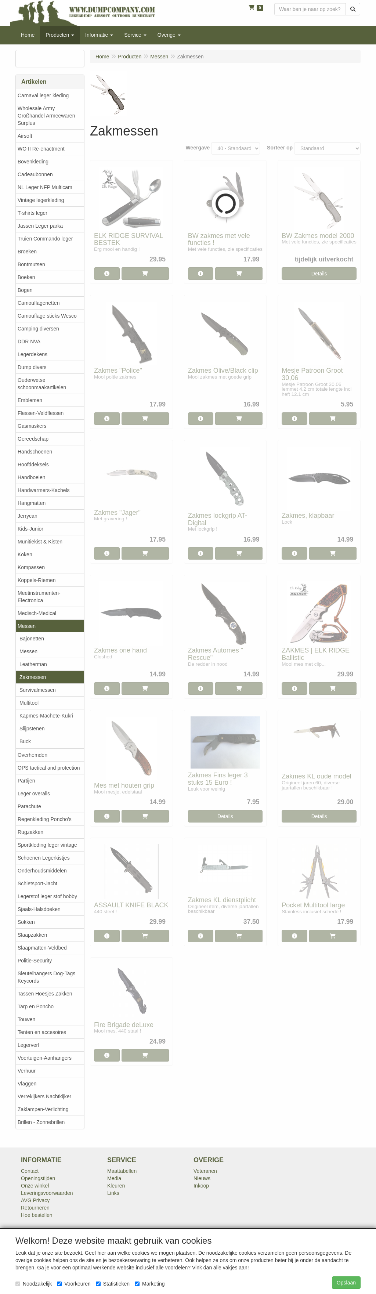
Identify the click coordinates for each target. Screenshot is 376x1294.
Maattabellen (122, 1171)
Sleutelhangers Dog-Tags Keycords (46, 977)
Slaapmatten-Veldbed (42, 948)
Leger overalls (34, 793)
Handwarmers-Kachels (44, 490)
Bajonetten (31, 638)
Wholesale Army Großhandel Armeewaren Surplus (46, 115)
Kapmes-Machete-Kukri (46, 716)
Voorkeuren (74, 1284)
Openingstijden (38, 1178)
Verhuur (27, 1071)
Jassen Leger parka (40, 226)
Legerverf (28, 1045)
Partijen (26, 781)
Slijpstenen (32, 728)
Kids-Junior (30, 529)
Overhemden (32, 755)
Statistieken (113, 1284)
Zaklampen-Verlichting (43, 1109)
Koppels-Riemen (37, 580)
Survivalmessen (37, 690)
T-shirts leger (32, 213)
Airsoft (25, 136)
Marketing (149, 1284)
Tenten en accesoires (42, 1032)
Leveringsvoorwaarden (47, 1193)
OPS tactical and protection (49, 768)
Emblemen (30, 400)
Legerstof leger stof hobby (47, 896)
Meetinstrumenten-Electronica (39, 596)
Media (114, 1178)
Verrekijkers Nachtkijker (44, 1096)
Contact (30, 1171)
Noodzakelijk (33, 1284)
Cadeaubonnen (35, 174)
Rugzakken (30, 832)
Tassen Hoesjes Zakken (45, 994)
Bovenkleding (33, 162)
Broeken (27, 251)
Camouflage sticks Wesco (47, 316)
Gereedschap (33, 439)
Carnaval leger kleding (43, 95)
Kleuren (116, 1186)
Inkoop (201, 1186)
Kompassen (31, 567)
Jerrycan (27, 516)
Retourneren (35, 1208)
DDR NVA (29, 341)
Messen (27, 626)
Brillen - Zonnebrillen (41, 1122)
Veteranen (205, 1171)
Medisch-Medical (37, 613)
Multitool (29, 703)
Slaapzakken (32, 935)
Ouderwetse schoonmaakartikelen (42, 383)
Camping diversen (38, 329)
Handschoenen (35, 452)
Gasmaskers (32, 426)
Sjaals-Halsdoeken (39, 909)
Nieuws (202, 1178)
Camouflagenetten (38, 303)
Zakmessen (32, 677)
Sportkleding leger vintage (47, 845)
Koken (25, 554)
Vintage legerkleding (41, 200)
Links (113, 1193)
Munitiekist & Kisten (40, 542)
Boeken (26, 277)
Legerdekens (32, 354)
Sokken (26, 922)
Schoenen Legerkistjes (44, 858)
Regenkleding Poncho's (45, 819)
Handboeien (32, 477)
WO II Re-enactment (41, 149)
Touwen (26, 1019)
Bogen (25, 290)
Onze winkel (35, 1186)
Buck (25, 741)
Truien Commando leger (45, 239)
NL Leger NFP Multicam (45, 187)
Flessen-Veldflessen (41, 413)
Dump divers (32, 367)
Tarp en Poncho (36, 1006)
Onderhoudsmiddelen (42, 871)
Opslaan (346, 1283)
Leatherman (33, 664)
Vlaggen (27, 1084)
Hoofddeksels (33, 464)
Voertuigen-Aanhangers (45, 1058)
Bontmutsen (31, 264)
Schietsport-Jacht (37, 883)
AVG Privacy (35, 1200)
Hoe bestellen (37, 1215)
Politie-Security (35, 961)
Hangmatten (32, 503)
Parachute (29, 806)
